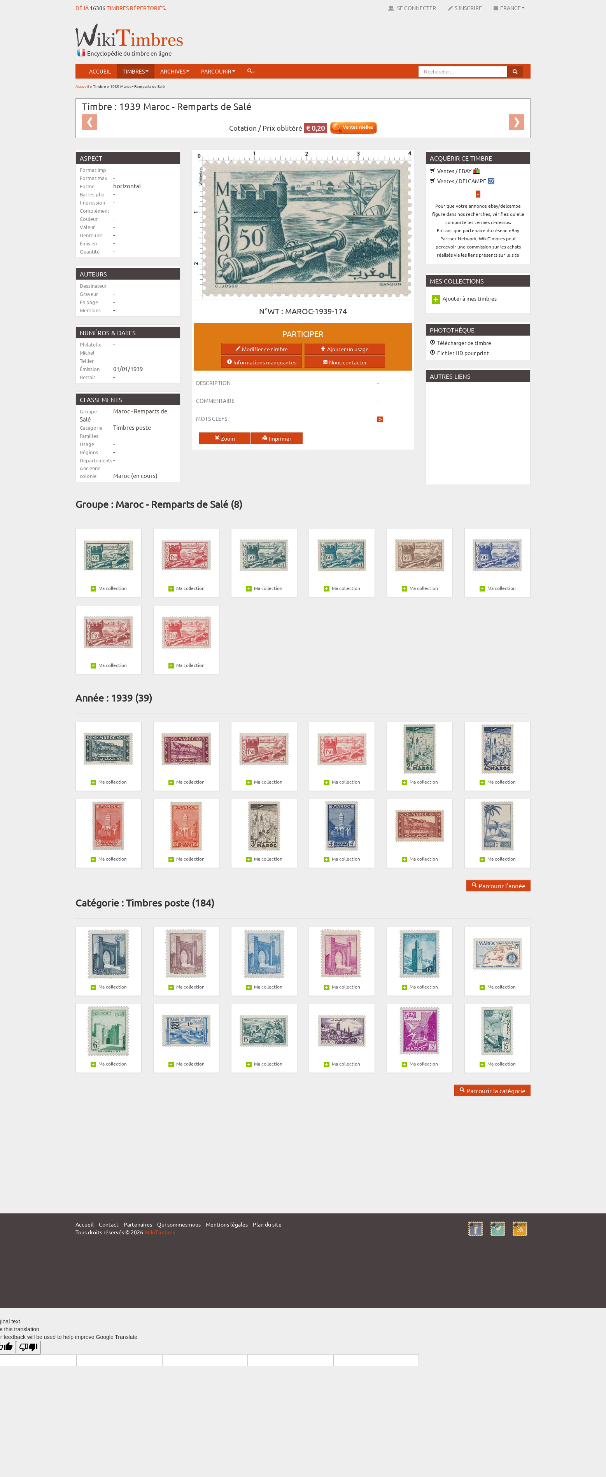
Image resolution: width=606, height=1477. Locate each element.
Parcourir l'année (498, 885)
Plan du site (267, 1224)
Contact (109, 1224)
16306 (97, 7)
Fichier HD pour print (459, 352)
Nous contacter (344, 362)
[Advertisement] (389, 40)
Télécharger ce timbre (460, 342)
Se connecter (412, 7)
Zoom (224, 438)
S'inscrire (465, 7)
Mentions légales (227, 1224)
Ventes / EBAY (455, 170)
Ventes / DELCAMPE (462, 180)
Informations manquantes (261, 362)
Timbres (136, 71)
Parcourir (218, 71)
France (509, 7)
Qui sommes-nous (179, 1224)
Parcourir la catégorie (492, 1090)
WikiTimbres (159, 1232)
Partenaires (138, 1224)
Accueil (100, 71)
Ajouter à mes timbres (470, 298)
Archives (174, 71)
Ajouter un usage (345, 348)
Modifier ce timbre (261, 348)
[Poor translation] (28, 1347)
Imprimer (276, 438)
